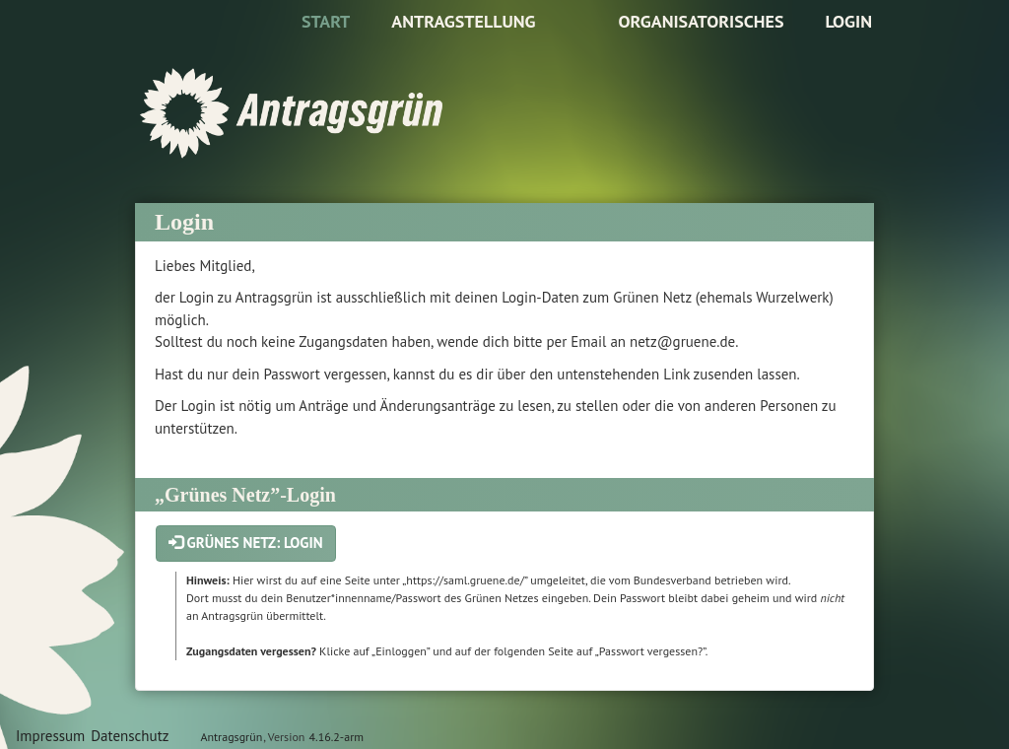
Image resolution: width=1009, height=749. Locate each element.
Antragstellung (463, 21)
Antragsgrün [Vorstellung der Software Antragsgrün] (231, 736)
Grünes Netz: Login (245, 542)
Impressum (50, 735)
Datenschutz (129, 735)
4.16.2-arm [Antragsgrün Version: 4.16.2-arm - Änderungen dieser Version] (336, 736)
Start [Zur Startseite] (326, 21)
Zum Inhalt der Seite (75, 45)
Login (848, 21)
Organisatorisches (700, 21)
